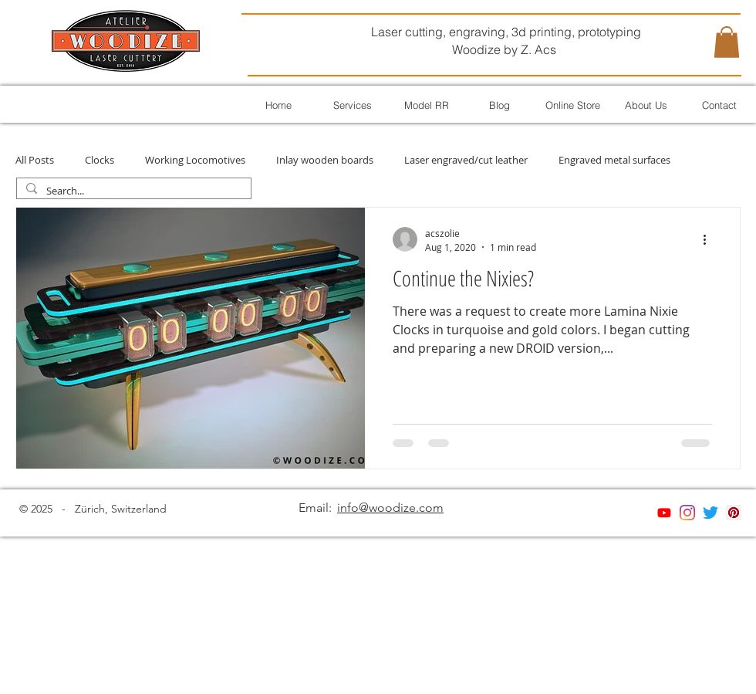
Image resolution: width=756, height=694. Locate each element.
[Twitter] (710, 512)
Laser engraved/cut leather (466, 160)
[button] (727, 42)
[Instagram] (687, 512)
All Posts (34, 160)
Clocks (99, 160)
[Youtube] (664, 512)
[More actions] (709, 239)
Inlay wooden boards (324, 160)
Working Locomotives (195, 160)
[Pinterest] (733, 512)
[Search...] (132, 191)
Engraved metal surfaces (614, 160)
